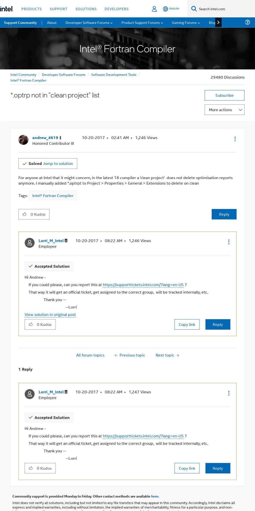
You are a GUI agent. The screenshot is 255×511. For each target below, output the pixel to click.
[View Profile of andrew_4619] (47, 138)
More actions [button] (220, 109)
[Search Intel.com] (226, 9)
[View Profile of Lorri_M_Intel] (53, 241)
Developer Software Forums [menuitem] (87, 22)
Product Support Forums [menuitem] (141, 22)
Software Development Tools (113, 74)
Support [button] (58, 8)
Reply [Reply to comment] (218, 324)
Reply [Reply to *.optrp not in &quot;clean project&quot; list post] (224, 214)
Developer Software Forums (64, 74)
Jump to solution (51, 163)
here (154, 496)
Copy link (187, 324)
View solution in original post (50, 314)
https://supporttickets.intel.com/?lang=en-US (143, 284)
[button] (235, 139)
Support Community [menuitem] (20, 22)
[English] (171, 8)
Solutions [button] (86, 8)
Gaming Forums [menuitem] (184, 22)
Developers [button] (117, 8)
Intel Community (23, 74)
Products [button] (31, 8)
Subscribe (224, 95)
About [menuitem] (52, 22)
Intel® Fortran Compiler (28, 80)
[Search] (194, 8)
